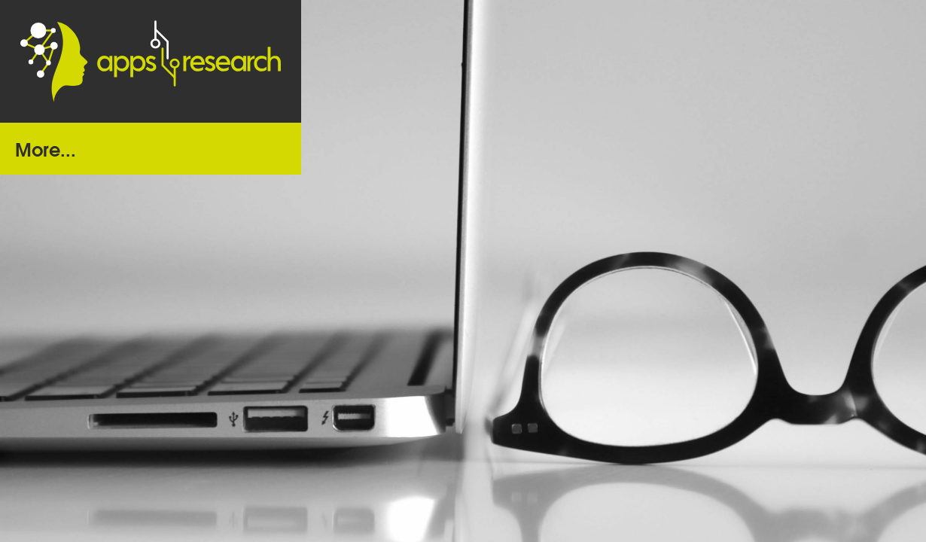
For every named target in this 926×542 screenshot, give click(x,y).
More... (45, 148)
